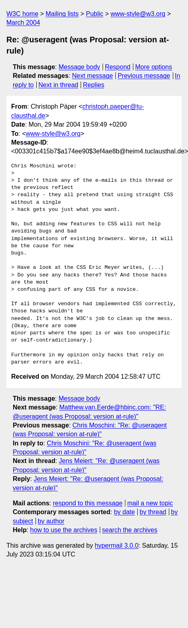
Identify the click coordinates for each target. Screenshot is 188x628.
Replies (93, 84)
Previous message (144, 75)
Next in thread (58, 84)
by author (51, 521)
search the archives (130, 530)
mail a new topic (150, 503)
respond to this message (87, 503)
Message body (79, 67)
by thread (153, 512)
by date (124, 512)
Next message (92, 75)
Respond (118, 67)
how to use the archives (63, 530)
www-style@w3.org (138, 13)
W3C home (22, 13)
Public (94, 13)
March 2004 (23, 22)
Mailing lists (62, 13)
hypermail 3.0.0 (116, 545)
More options (153, 67)
